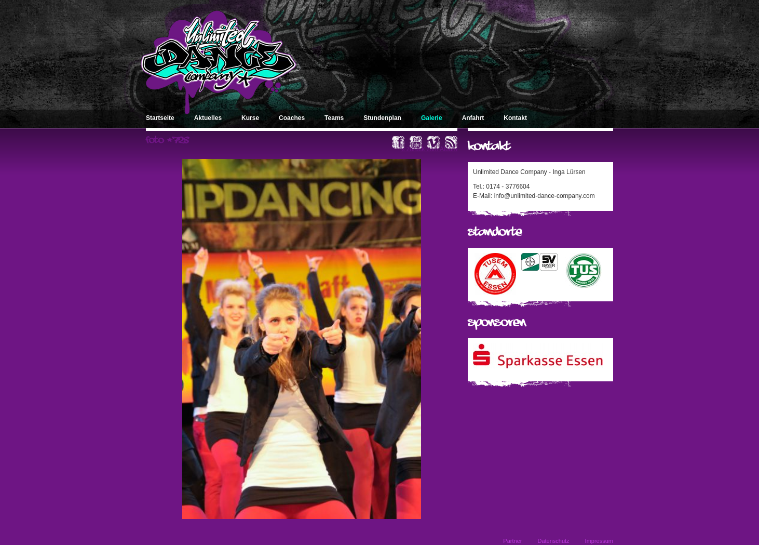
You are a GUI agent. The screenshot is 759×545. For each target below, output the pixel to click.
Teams (334, 118)
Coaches (292, 118)
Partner (512, 541)
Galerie (431, 118)
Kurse (250, 118)
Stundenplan (382, 118)
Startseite (160, 118)
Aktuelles (208, 118)
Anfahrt (473, 118)
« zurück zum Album (429, 149)
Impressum (599, 541)
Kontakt (515, 118)
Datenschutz (553, 541)
